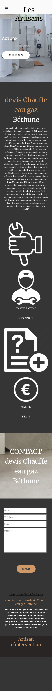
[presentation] (25, 559)
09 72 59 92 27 (16, 55)
